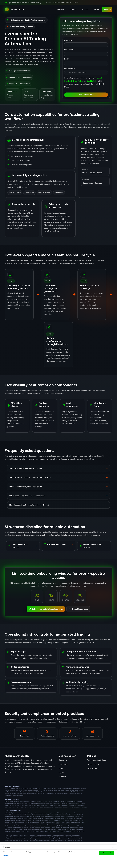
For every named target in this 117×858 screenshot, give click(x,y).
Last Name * (68, 50)
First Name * (68, 40)
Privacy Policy (77, 81)
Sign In (96, 9)
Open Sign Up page (78, 609)
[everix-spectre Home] (15, 9)
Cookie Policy (92, 81)
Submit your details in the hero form (46, 609)
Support (85, 9)
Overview (60, 9)
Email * (66, 59)
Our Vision (73, 9)
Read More (6, 855)
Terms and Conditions (96, 760)
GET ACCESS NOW (86, 95)
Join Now (107, 9)
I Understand (106, 853)
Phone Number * (70, 68)
